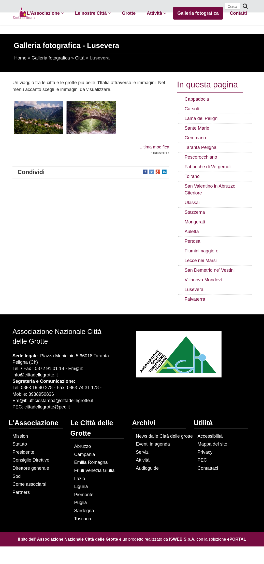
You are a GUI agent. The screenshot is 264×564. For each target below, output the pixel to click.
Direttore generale (30, 468)
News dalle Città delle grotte (164, 436)
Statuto (19, 444)
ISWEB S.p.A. (182, 539)
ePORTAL (236, 539)
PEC (202, 460)
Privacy (205, 452)
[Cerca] (232, 6)
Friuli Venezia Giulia (94, 470)
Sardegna (84, 510)
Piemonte (84, 494)
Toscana (82, 518)
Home (20, 57)
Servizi (143, 452)
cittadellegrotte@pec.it (47, 406)
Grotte (129, 13)
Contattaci (208, 468)
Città (79, 57)
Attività (156, 13)
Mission (20, 436)
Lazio (79, 478)
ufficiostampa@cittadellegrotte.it (60, 400)
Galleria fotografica (197, 13)
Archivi (143, 423)
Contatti (238, 13)
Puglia (80, 502)
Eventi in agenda (153, 444)
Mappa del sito (212, 444)
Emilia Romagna (91, 462)
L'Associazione (45, 13)
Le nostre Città (93, 13)
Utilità (203, 423)
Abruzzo (82, 446)
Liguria (81, 486)
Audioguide (147, 468)
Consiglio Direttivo (30, 460)
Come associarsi (29, 484)
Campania (84, 454)
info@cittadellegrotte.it (35, 374)
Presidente (23, 452)
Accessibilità (210, 436)
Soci (16, 476)
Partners (21, 492)
